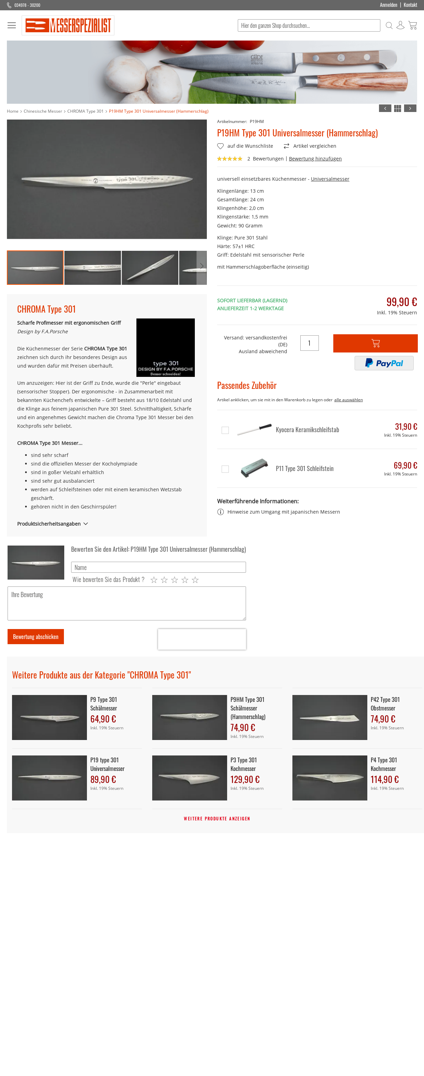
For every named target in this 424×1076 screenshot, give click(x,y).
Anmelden (388, 4)
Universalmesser (330, 179)
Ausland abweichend (263, 351)
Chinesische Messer (43, 111)
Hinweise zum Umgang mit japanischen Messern (278, 512)
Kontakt (410, 4)
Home (13, 111)
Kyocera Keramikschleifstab (307, 429)
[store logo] (68, 25)
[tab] (107, 523)
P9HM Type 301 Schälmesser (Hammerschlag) (248, 708)
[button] (93, 267)
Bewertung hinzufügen (315, 158)
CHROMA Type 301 (85, 111)
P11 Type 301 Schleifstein (305, 468)
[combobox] (309, 25)
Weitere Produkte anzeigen (217, 818)
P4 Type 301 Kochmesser (384, 764)
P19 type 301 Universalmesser (107, 764)
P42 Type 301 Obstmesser (385, 703)
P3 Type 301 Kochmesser (244, 764)
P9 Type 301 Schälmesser (103, 703)
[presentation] (202, 639)
